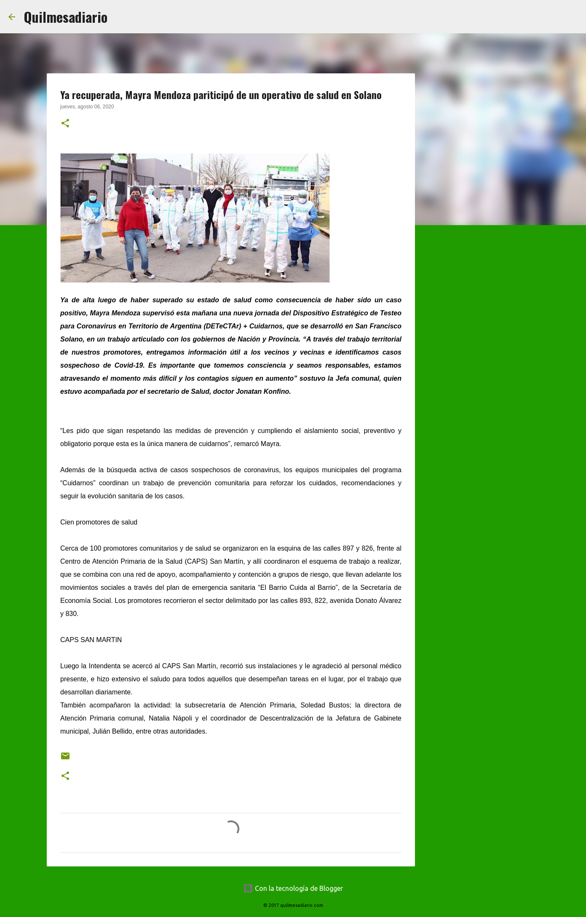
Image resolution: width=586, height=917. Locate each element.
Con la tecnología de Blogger (293, 888)
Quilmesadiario (65, 17)
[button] (65, 124)
